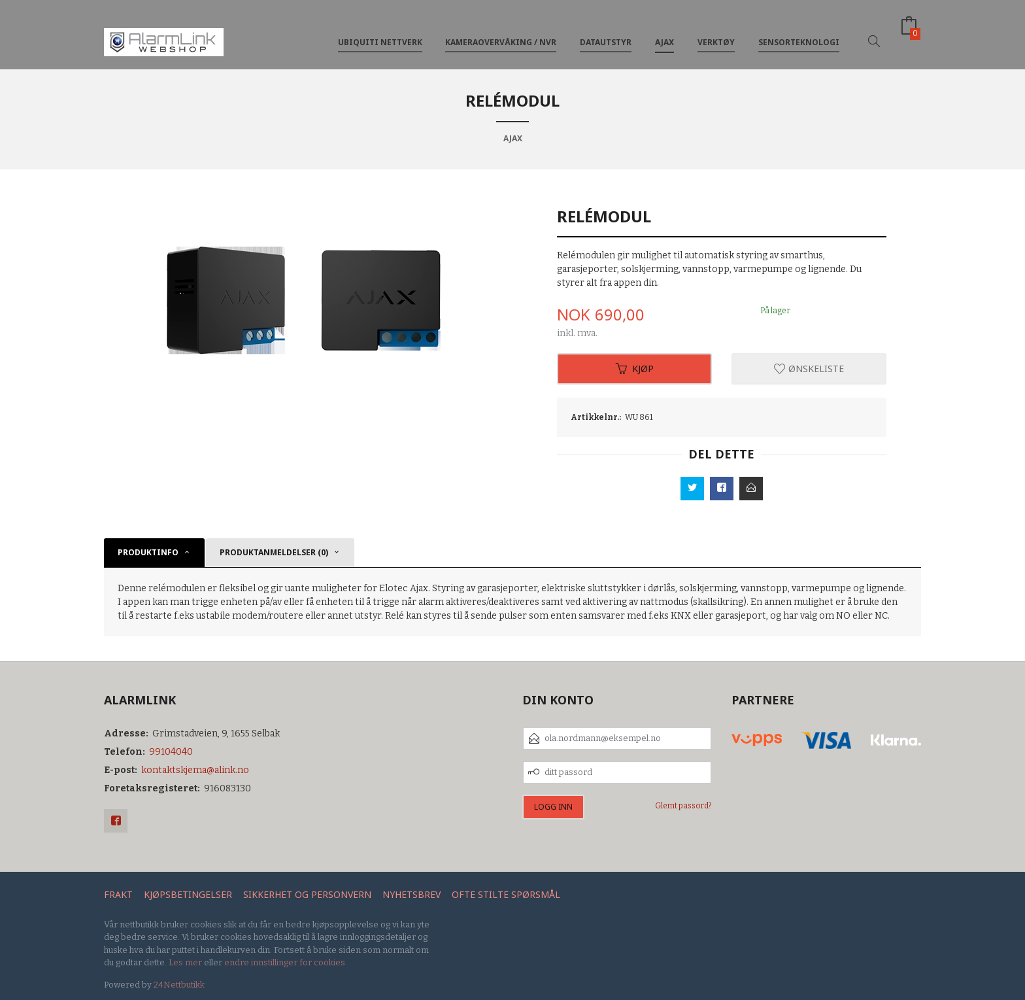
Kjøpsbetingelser (188, 894)
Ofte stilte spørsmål (506, 894)
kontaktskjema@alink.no (195, 770)
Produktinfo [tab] (148, 552)
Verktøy (716, 31)
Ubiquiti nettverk (380, 31)
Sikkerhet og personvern (307, 894)
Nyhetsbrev (411, 894)
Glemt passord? (683, 805)
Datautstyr (605, 31)
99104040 (171, 751)
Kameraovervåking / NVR (500, 31)
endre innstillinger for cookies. (285, 962)
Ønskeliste (809, 368)
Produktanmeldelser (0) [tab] (274, 552)
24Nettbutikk (179, 985)
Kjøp (635, 368)
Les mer (185, 962)
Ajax (664, 31)
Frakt (118, 894)
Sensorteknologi (798, 31)
